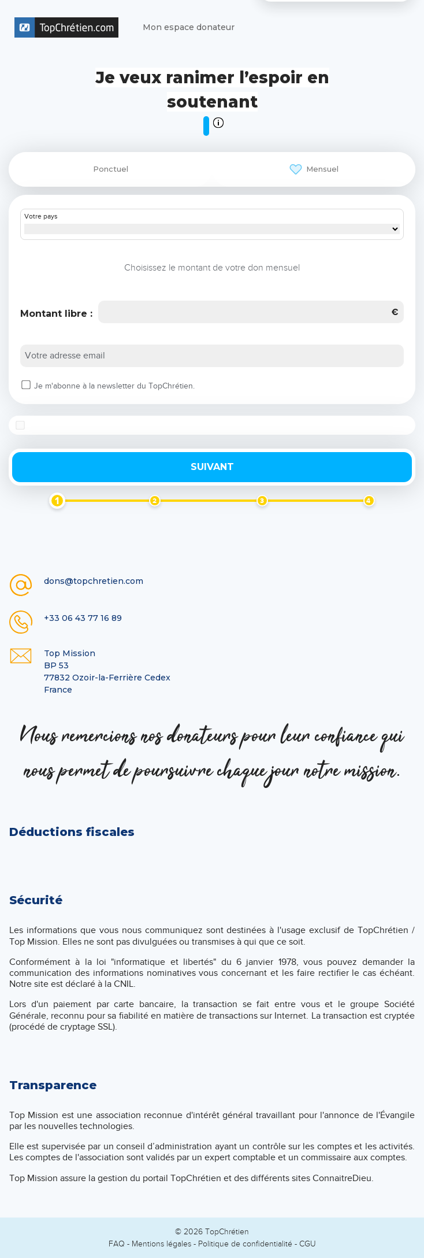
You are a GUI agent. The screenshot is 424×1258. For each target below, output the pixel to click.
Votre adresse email (65, 355)
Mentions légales (161, 1244)
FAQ (117, 1244)
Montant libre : (56, 313)
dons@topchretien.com (93, 581)
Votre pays (41, 216)
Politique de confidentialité (245, 1244)
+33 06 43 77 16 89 (83, 618)
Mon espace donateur (189, 27)
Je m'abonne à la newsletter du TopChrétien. (114, 386)
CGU (307, 1244)
